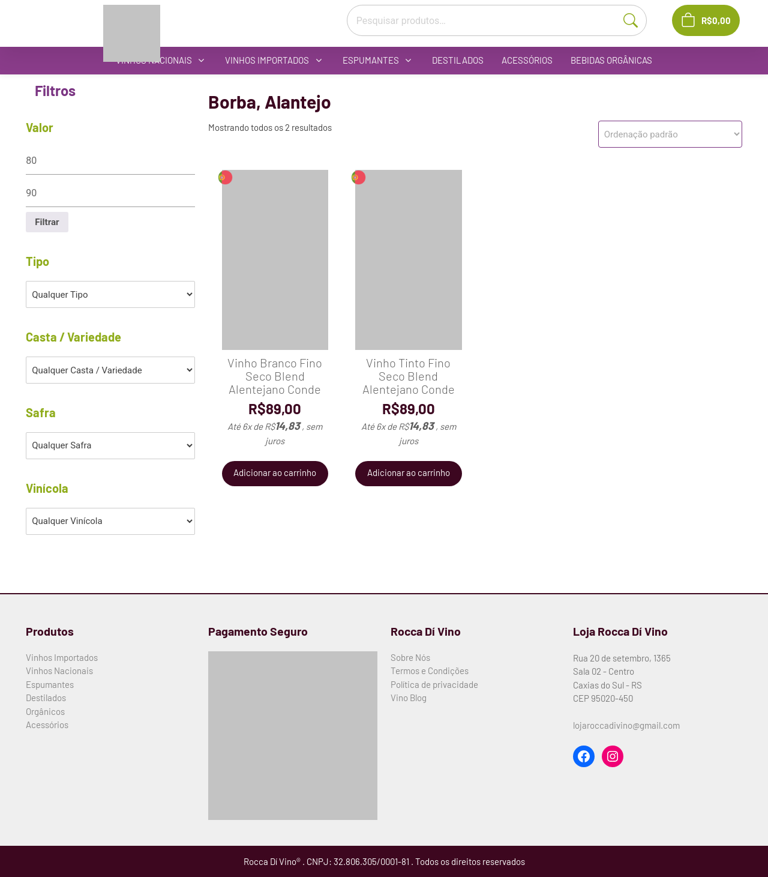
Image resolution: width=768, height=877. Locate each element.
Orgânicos (45, 711)
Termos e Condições (430, 670)
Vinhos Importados (62, 657)
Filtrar (47, 222)
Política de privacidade (434, 684)
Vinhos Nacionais (59, 670)
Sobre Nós (410, 657)
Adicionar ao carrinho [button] (274, 473)
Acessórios (47, 724)
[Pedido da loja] (670, 134)
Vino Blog (409, 697)
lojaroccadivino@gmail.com (626, 725)
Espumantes (50, 684)
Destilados (46, 697)
